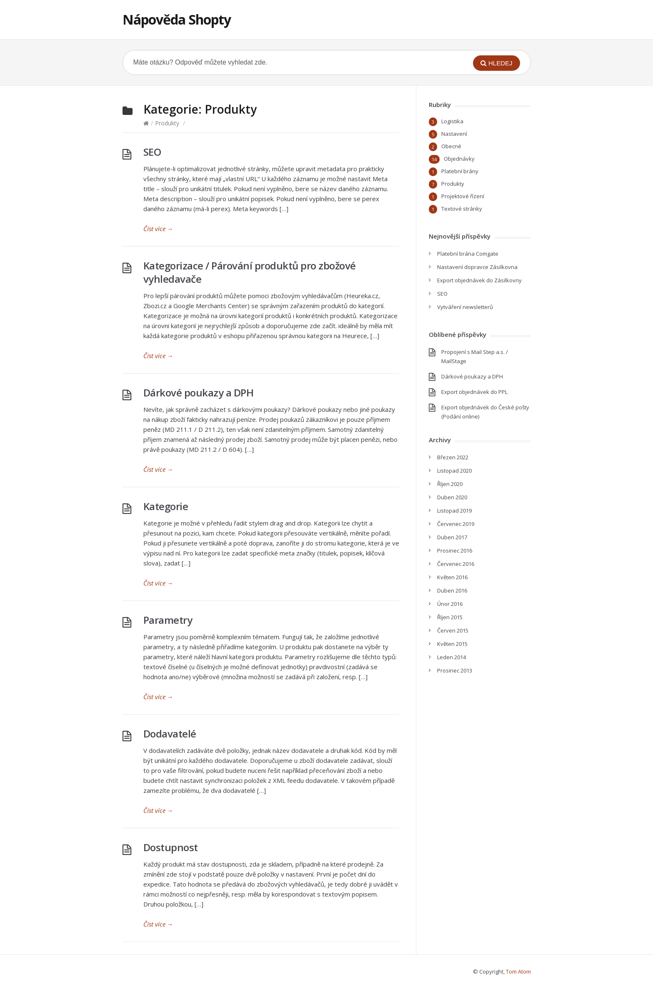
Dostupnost (170, 847)
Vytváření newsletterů (465, 307)
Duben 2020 (452, 497)
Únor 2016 (450, 604)
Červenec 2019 (455, 524)
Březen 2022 (452, 457)
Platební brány (459, 171)
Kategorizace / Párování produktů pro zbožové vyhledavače (249, 272)
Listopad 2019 (454, 510)
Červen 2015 (452, 630)
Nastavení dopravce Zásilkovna (477, 267)
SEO (152, 152)
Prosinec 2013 (454, 670)
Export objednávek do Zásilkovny (479, 280)
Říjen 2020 (450, 484)
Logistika (452, 121)
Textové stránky (461, 208)
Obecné (451, 146)
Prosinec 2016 (454, 550)
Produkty (167, 123)
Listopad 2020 (454, 470)
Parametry (168, 620)
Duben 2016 (452, 590)
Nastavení (454, 133)
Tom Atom (518, 971)
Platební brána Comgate (467, 253)
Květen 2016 (452, 577)
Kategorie (165, 506)
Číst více (158, 228)
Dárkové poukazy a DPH (198, 392)
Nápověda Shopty (177, 19)
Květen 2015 (452, 644)
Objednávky (459, 158)
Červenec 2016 (455, 564)
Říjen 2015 (450, 617)
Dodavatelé (169, 733)
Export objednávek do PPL (474, 392)
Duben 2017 (452, 537)
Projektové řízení (462, 196)
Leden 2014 (451, 657)
